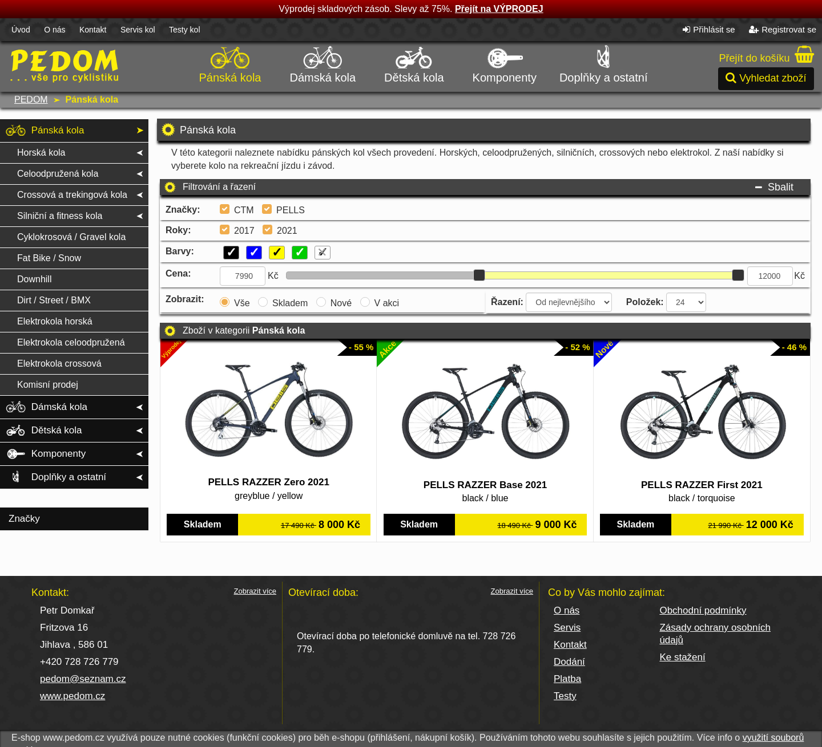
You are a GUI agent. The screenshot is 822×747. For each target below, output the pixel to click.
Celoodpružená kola (57, 173)
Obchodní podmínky (702, 610)
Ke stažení (682, 657)
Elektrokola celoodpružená (71, 342)
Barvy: (180, 251)
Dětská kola (414, 62)
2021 (287, 231)
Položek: (645, 302)
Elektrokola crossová (59, 363)
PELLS (290, 210)
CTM (244, 210)
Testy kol (184, 29)
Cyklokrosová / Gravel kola (71, 237)
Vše (242, 303)
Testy (565, 696)
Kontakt (92, 29)
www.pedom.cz (72, 696)
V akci (387, 303)
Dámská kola (323, 62)
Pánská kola (230, 62)
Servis (567, 627)
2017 (244, 231)
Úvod (20, 29)
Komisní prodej (47, 384)
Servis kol (137, 29)
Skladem (290, 303)
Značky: (183, 209)
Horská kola (41, 152)
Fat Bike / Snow (49, 258)
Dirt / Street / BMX (54, 300)
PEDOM (31, 99)
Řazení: (507, 302)
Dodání (569, 661)
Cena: (178, 273)
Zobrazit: (185, 299)
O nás (54, 29)
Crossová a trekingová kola (72, 195)
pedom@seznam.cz (83, 678)
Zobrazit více (255, 591)
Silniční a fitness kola (59, 216)
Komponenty (505, 62)
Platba (567, 678)
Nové (341, 303)
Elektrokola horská (54, 321)
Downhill (34, 279)
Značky (24, 518)
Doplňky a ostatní (603, 62)
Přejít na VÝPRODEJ (499, 9)
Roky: (178, 230)
